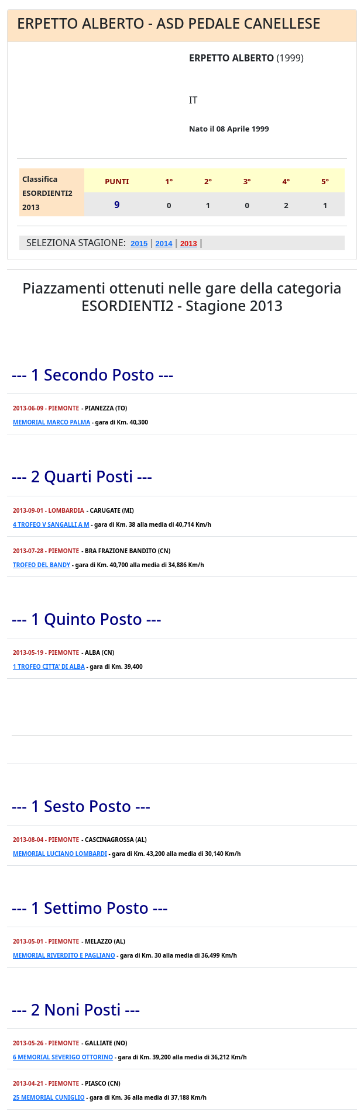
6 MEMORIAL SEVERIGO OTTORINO (63, 1057)
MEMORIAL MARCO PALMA (51, 422)
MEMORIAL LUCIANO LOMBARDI (60, 853)
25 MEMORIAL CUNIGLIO (49, 1097)
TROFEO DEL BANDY (41, 565)
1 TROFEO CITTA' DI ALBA (49, 666)
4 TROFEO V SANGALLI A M (51, 524)
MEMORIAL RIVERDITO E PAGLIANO (64, 955)
